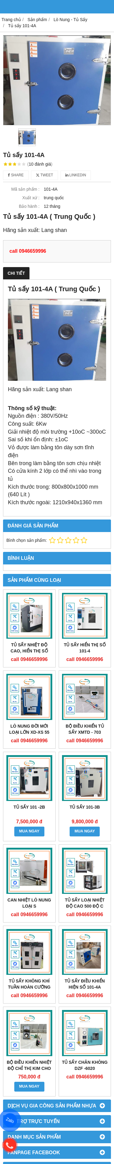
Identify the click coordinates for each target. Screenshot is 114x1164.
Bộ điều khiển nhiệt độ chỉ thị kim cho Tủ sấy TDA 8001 (29, 1068)
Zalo (10, 1120)
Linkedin (75, 175)
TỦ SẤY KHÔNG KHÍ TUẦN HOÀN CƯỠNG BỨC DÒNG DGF (29, 987)
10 (40, 164)
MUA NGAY (29, 831)
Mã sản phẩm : (25, 189)
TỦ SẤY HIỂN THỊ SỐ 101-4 (85, 647)
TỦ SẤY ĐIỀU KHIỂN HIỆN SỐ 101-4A (85, 984)
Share (16, 175)
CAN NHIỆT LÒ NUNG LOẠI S (29, 903)
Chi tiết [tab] (16, 273)
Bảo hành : (29, 206)
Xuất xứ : (31, 197)
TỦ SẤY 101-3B (85, 807)
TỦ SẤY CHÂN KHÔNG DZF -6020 (85, 1065)
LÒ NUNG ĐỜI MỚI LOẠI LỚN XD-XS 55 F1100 (29, 732)
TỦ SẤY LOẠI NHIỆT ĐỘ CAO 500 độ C (85, 903)
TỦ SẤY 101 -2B (29, 807)
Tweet (44, 175)
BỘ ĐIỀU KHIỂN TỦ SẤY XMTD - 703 (85, 729)
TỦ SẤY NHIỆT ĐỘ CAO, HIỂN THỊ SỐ (29, 647)
